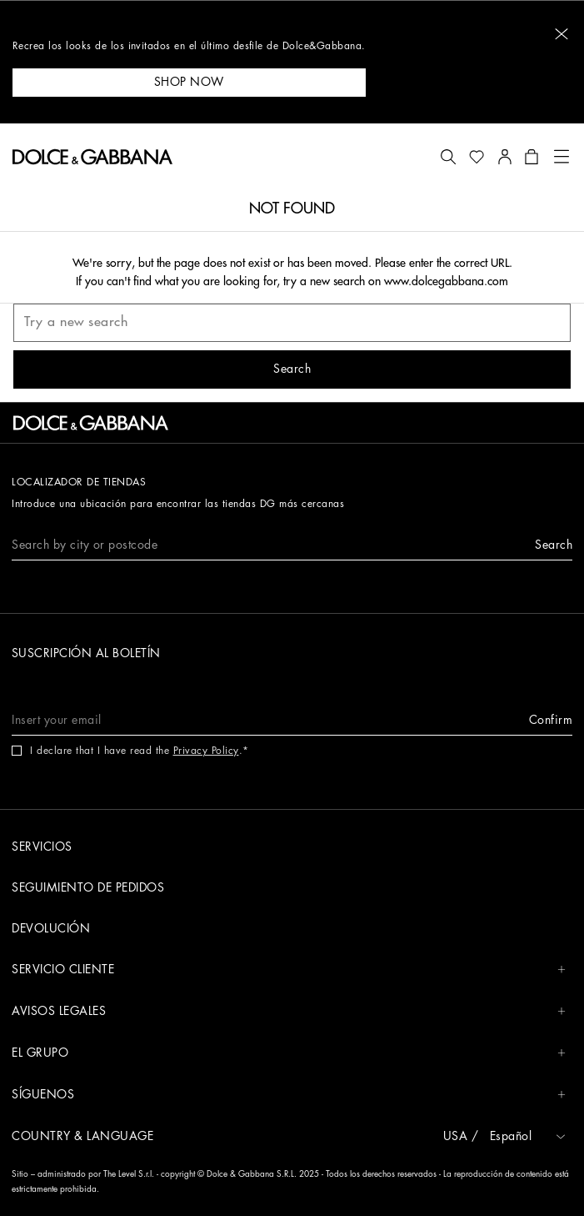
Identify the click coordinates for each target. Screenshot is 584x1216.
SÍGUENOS (289, 1094)
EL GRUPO (289, 1053)
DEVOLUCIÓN (51, 928)
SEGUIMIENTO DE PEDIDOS (88, 887)
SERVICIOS (42, 846)
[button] (562, 34)
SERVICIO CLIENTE (289, 969)
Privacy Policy (206, 751)
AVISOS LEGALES (289, 1011)
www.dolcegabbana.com (446, 281)
